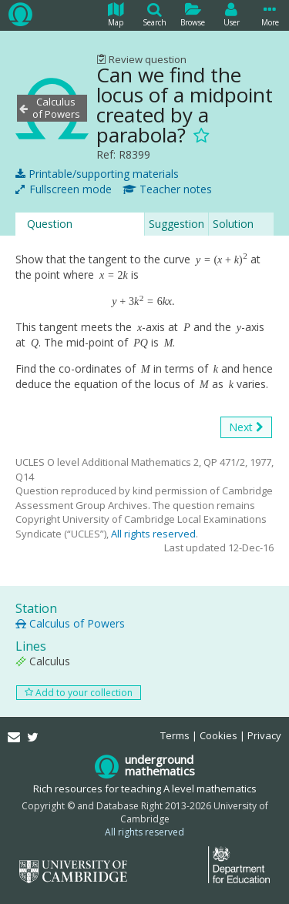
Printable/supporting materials (97, 174)
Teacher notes (167, 189)
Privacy (264, 735)
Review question (141, 59)
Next (246, 427)
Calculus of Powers (70, 623)
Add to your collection (79, 692)
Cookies (218, 735)
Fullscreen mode (63, 189)
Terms (175, 735)
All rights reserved (153, 534)
